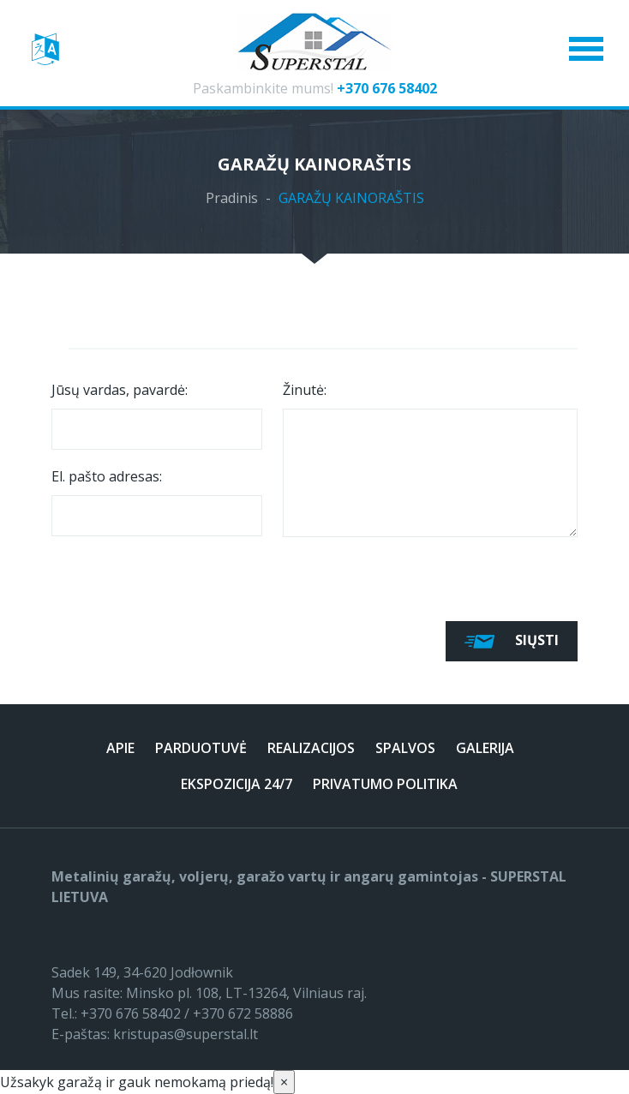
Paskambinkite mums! (315, 88)
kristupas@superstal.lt (185, 1034)
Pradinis (232, 197)
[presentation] (181, 574)
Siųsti (511, 641)
